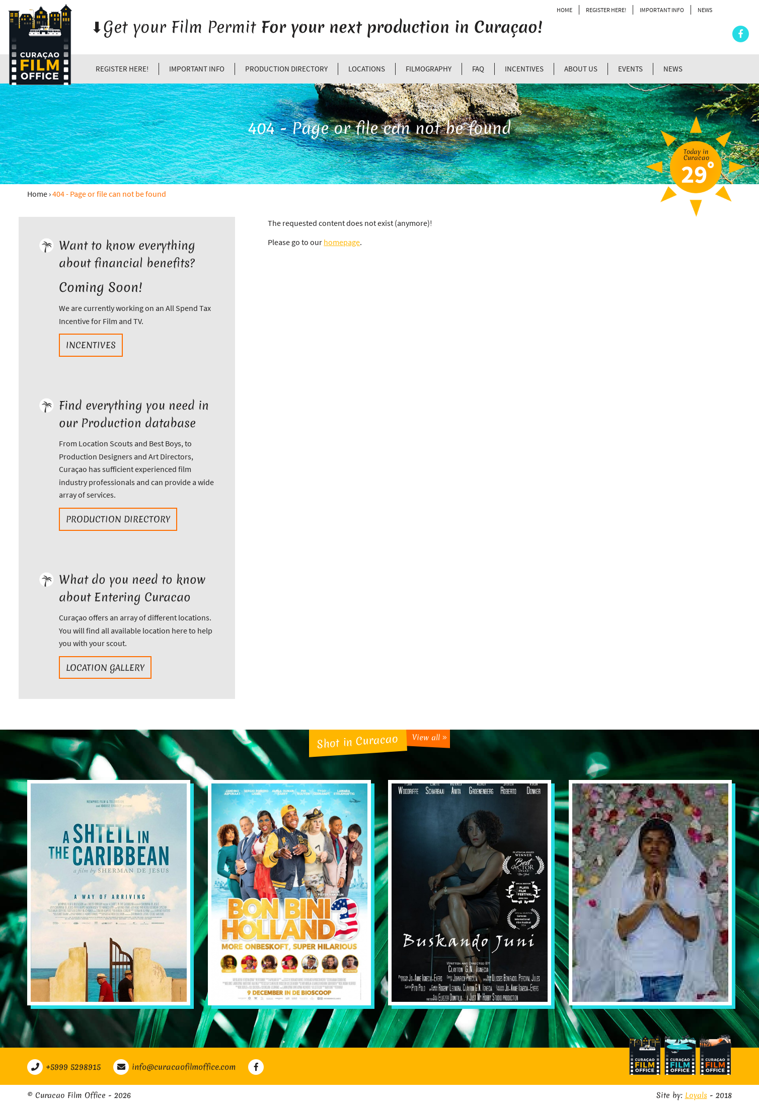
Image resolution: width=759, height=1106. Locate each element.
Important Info (662, 10)
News (705, 10)
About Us (580, 68)
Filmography (428, 68)
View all (429, 737)
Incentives (524, 68)
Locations (366, 68)
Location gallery (105, 667)
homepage (342, 242)
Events (630, 68)
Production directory (286, 68)
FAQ (478, 68)
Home (564, 10)
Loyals (696, 1095)
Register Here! (606, 10)
